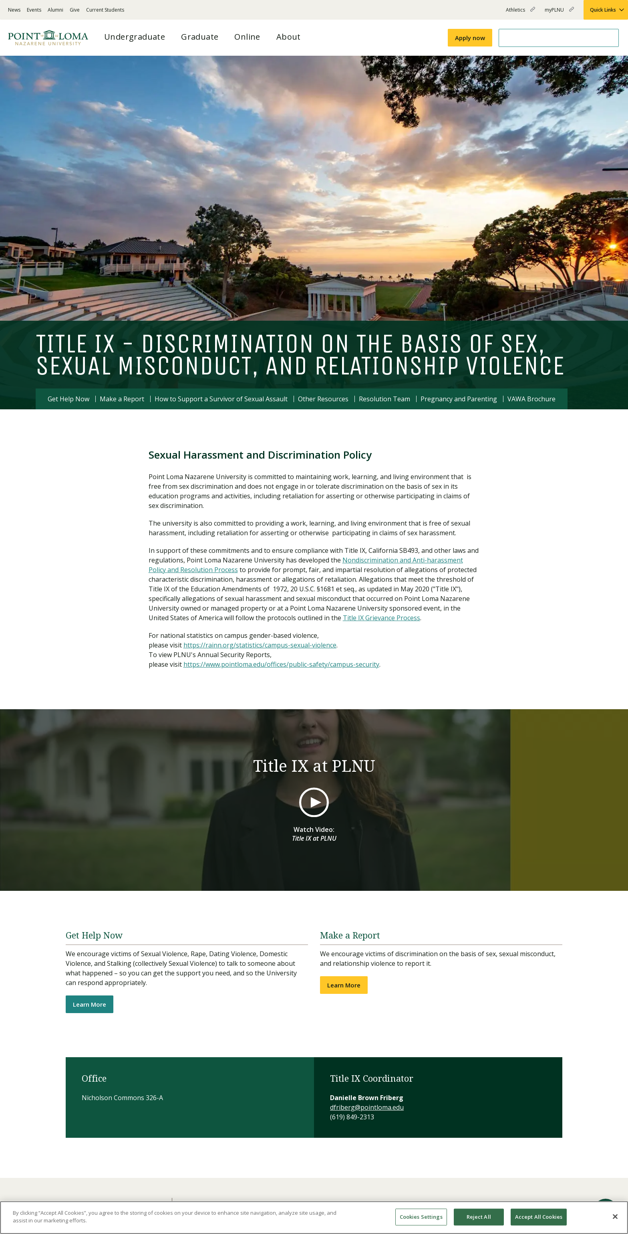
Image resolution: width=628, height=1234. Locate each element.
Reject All (479, 1216)
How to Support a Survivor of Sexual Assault (221, 398)
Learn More (89, 1004)
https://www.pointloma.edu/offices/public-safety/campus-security (281, 664)
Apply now (470, 38)
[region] (314, 1217)
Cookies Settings (421, 1216)
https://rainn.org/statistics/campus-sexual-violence (259, 645)
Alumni (55, 9)
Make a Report (122, 398)
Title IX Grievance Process (381, 617)
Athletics (520, 13)
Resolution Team (384, 398)
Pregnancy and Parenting (459, 398)
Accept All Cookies (538, 1216)
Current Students (105, 9)
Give (75, 9)
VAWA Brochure (531, 398)
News (14, 9)
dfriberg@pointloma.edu (367, 1107)
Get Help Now (68, 398)
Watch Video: (314, 834)
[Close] (615, 1216)
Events (34, 9)
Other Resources (323, 398)
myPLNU (559, 13)
